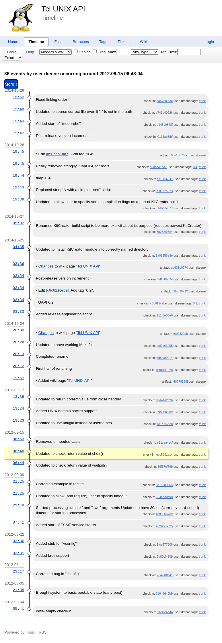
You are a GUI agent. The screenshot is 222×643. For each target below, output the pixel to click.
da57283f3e (165, 101)
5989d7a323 (164, 191)
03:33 (18, 311)
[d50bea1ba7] (57, 154)
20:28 (18, 342)
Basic (12, 52)
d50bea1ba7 (158, 167)
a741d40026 (164, 112)
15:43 (18, 121)
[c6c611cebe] (57, 290)
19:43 (18, 187)
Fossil (31, 632)
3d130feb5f (165, 279)
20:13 (18, 354)
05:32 (18, 223)
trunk (202, 101)
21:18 (18, 505)
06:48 (18, 451)
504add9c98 (164, 497)
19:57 (18, 378)
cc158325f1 (165, 179)
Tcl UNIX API (63, 9)
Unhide (82, 52)
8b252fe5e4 (165, 231)
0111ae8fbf (165, 136)
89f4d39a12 (180, 291)
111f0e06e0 (165, 315)
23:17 (18, 571)
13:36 (18, 396)
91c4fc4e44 (165, 612)
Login (209, 42)
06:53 (18, 439)
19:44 (18, 175)
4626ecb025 (164, 526)
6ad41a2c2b (164, 400)
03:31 (18, 553)
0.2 (195, 303)
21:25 (18, 481)
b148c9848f (165, 124)
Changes (46, 266)
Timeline (36, 42)
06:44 (18, 462)
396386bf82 (165, 412)
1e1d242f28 (165, 424)
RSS (42, 632)
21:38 (18, 590)
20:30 (18, 330)
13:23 (18, 420)
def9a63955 (165, 345)
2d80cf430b (165, 556)
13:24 (18, 408)
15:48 (18, 109)
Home (13, 42)
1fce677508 (165, 544)
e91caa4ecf (165, 442)
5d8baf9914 (165, 357)
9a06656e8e (164, 255)
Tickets (124, 42)
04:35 (18, 246)
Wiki (143, 42)
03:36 (18, 263)
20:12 (18, 366)
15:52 (18, 97)
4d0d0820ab (179, 333)
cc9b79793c (164, 369)
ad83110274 (179, 267)
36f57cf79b (165, 466)
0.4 (195, 167)
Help (30, 52)
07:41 (18, 522)
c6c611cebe (158, 303)
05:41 (18, 608)
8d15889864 (164, 485)
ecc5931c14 (164, 454)
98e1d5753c (179, 155)
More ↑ (11, 84)
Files (58, 42)
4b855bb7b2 (164, 514)
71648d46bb (164, 593)
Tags (103, 42)
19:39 (18, 199)
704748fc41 (165, 575)
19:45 (18, 151)
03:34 (18, 275)
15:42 (18, 133)
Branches (81, 42)
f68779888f (180, 381)
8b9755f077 (165, 208)
